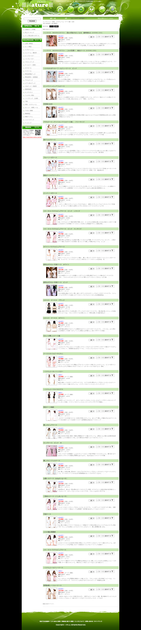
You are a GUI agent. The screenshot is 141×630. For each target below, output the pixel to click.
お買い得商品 (29, 43)
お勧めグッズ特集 (30, 29)
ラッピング (28, 122)
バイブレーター (29, 59)
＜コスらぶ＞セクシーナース (53, 567)
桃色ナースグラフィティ (51, 175)
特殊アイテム (29, 116)
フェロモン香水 (29, 95)
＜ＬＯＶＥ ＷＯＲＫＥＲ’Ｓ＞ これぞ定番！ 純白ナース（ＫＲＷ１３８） (70, 50)
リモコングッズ (29, 62)
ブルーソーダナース (50, 157)
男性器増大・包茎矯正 (31, 77)
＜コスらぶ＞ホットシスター (53, 371)
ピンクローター (29, 56)
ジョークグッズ (29, 119)
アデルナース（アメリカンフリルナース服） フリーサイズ (63, 122)
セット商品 (28, 46)
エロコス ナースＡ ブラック (54, 300)
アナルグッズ (29, 80)
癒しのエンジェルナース (51, 460)
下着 (26, 101)
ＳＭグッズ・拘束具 (31, 86)
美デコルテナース (49, 140)
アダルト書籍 (29, 110)
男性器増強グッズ (30, 74)
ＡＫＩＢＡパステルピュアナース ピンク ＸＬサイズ (62, 229)
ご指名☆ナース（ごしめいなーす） (55, 496)
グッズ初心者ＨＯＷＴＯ (32, 35)
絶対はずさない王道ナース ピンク (55, 282)
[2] (45, 29)
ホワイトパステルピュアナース (54, 247)
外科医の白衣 (47, 104)
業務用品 (27, 113)
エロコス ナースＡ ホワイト (54, 318)
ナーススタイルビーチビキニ (53, 354)
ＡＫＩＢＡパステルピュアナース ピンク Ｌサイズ (61, 211)
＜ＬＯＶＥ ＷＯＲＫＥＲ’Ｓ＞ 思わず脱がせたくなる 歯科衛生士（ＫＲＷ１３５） (73, 33)
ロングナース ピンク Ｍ (52, 443)
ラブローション (29, 49)
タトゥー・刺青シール (31, 107)
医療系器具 (28, 89)
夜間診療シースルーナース (52, 585)
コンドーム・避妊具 (31, 52)
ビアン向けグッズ (30, 83)
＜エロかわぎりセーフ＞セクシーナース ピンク (60, 68)
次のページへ (50, 29)
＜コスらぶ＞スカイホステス (53, 389)
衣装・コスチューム (31, 104)
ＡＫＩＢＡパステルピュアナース (54, 550)
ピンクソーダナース (50, 193)
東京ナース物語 (48, 407)
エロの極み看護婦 (49, 532)
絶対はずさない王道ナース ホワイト (56, 264)
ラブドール (28, 71)
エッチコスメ (29, 92)
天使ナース (47, 514)
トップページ (47, 22)
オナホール (28, 68)
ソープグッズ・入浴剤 (31, 98)
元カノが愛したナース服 (51, 336)
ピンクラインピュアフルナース (54, 86)
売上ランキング (29, 32)
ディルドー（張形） (31, 65)
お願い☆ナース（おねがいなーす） (55, 478)
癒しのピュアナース (50, 425)
